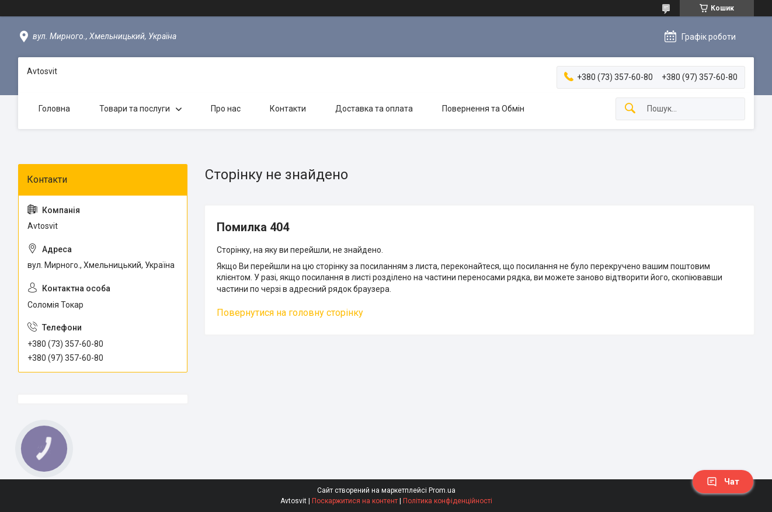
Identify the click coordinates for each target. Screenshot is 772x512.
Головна (54, 108)
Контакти (288, 108)
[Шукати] (630, 109)
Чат (723, 481)
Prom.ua (442, 490)
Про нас (226, 108)
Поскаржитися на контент (355, 501)
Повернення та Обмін (483, 108)
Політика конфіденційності (447, 501)
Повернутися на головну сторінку (290, 312)
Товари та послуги (134, 108)
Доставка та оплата (374, 108)
